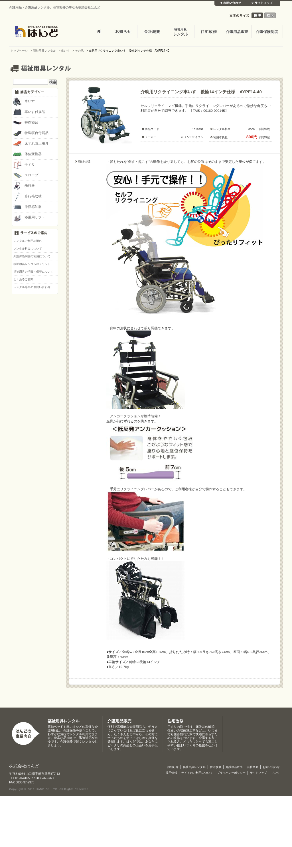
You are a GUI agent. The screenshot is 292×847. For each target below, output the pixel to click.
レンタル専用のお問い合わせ (31, 287)
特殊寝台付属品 (30, 133)
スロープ (25, 175)
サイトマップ (263, 3)
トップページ (99, 32)
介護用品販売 (237, 32)
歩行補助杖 (27, 196)
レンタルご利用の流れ (27, 240)
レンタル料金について (27, 248)
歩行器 (24, 186)
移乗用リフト (29, 217)
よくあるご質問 (23, 279)
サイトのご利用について (197, 772)
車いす (24, 101)
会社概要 (151, 32)
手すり (24, 165)
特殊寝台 (25, 122)
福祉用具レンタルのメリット (31, 264)
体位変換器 (27, 154)
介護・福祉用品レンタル (180, 32)
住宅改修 (208, 32)
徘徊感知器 (27, 207)
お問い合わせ (230, 3)
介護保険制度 (267, 32)
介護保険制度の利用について (31, 256)
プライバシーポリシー (231, 772)
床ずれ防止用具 (30, 143)
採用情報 (171, 772)
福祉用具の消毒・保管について (33, 271)
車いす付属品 (29, 112)
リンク (275, 772)
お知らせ (123, 32)
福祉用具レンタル (64, 721)
